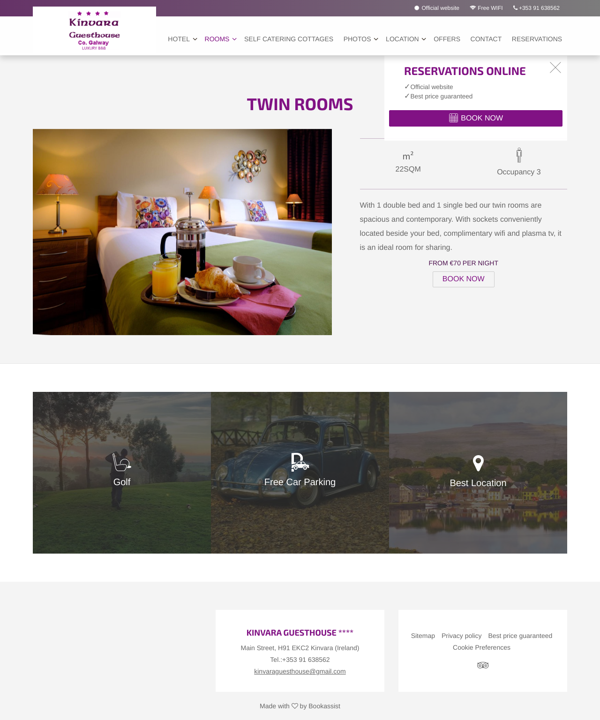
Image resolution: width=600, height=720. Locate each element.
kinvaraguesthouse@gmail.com (300, 671)
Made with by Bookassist (300, 706)
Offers (447, 39)
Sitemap (423, 635)
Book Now (463, 279)
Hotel (179, 39)
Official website (436, 8)
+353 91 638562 (536, 8)
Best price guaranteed (520, 635)
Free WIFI (486, 8)
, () (300, 648)
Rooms (217, 39)
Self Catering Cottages (288, 39)
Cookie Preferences (481, 647)
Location (402, 39)
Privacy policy (462, 635)
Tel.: (300, 659)
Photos (357, 39)
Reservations (537, 39)
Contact (486, 39)
